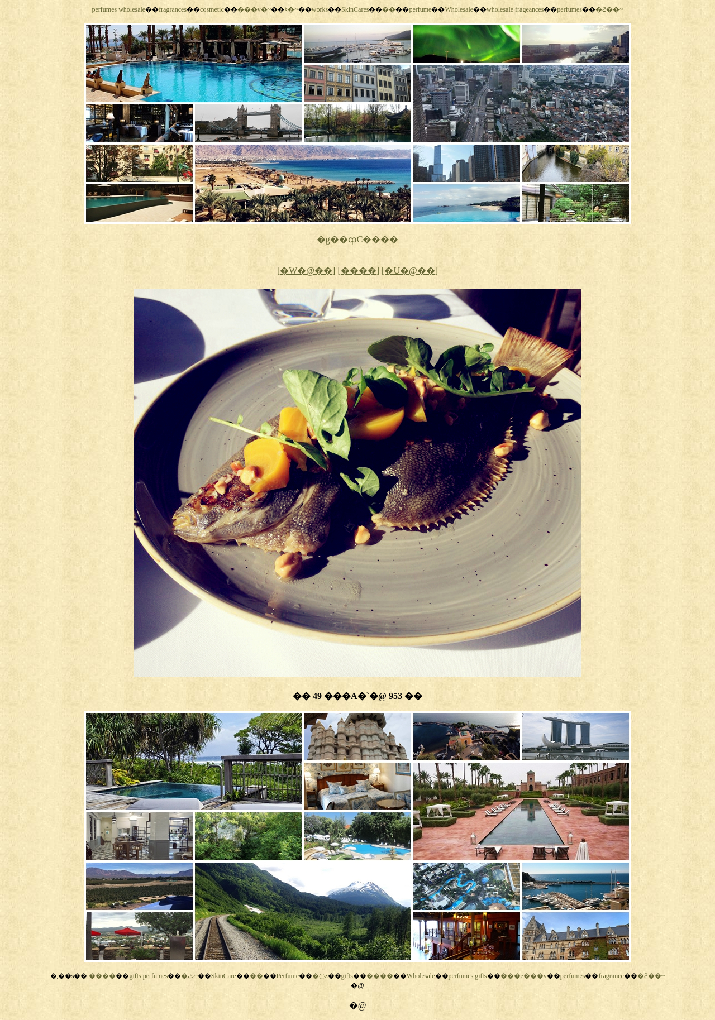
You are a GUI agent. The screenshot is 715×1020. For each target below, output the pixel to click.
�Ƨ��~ (609, 9)
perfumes (569, 9)
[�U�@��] (410, 270)
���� (102, 976)
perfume (420, 9)
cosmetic (212, 9)
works (320, 9)
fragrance (610, 976)
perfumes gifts (468, 976)
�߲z (319, 976)
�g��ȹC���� (358, 239)
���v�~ (254, 9)
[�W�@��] (306, 270)
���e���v (523, 976)
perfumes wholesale (118, 9)
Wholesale (459, 9)
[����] (358, 270)
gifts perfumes (148, 976)
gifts (347, 976)
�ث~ (189, 976)
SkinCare (223, 976)
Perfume (288, 976)
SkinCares (355, 9)
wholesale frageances (515, 9)
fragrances (173, 9)
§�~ (291, 9)
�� (388, 9)
